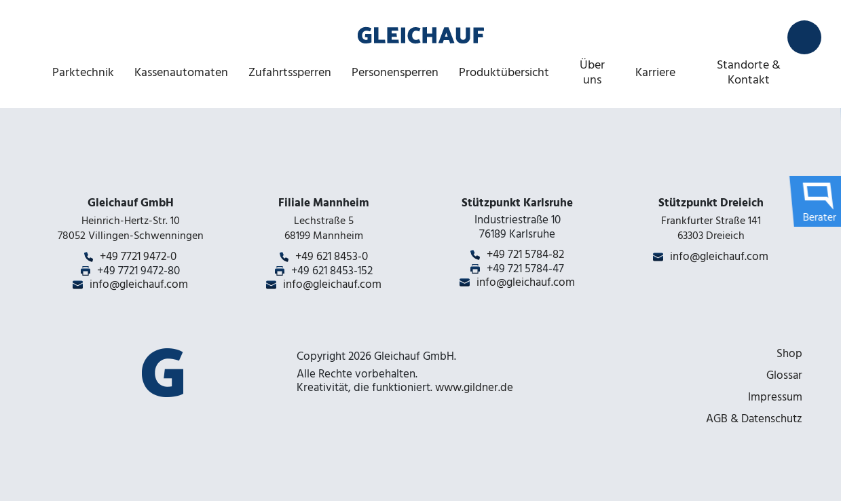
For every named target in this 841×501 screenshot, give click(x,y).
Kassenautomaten (181, 72)
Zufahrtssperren (289, 72)
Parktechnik (83, 72)
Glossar (784, 375)
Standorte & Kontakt (749, 72)
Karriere (655, 72)
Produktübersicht (504, 72)
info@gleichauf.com (139, 284)
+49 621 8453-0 (331, 256)
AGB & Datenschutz (754, 419)
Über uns (592, 72)
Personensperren (395, 72)
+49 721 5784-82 (525, 254)
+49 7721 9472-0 (138, 256)
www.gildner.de (474, 387)
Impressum (775, 397)
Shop (789, 354)
